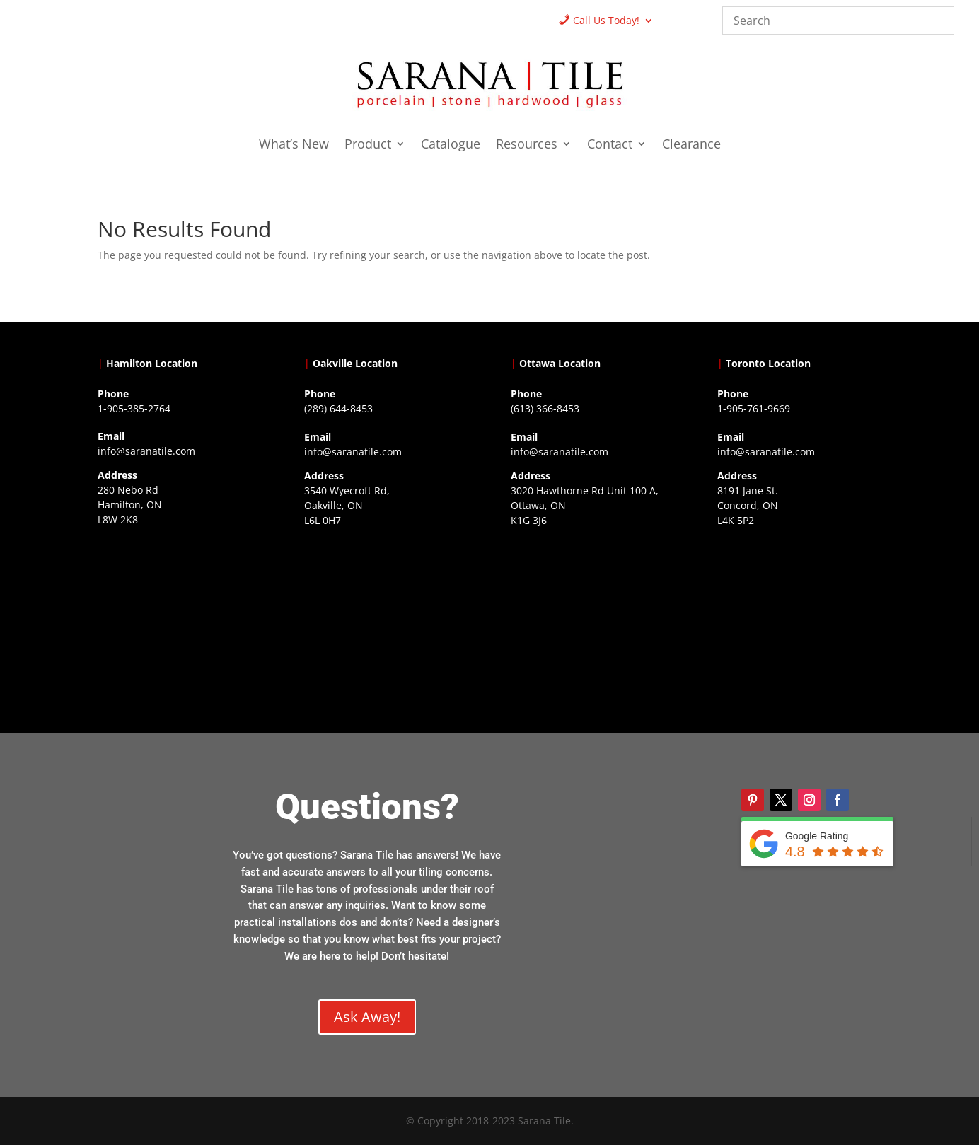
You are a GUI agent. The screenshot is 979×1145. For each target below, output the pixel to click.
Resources (526, 145)
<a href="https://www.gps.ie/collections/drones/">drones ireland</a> (386, 620)
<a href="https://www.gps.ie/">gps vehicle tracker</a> (799, 620)
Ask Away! (367, 1016)
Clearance (691, 145)
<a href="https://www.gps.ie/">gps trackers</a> (179, 619)
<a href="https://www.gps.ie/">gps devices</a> (592, 620)
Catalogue (450, 145)
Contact (609, 145)
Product (367, 145)
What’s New (294, 145)
